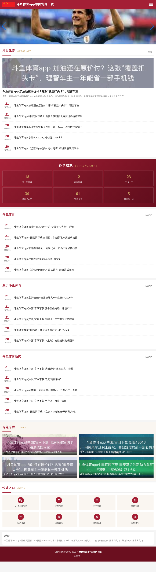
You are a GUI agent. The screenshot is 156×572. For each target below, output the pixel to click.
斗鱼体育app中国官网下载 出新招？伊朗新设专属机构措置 (45, 237)
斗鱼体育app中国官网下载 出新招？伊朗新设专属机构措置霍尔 (48, 116)
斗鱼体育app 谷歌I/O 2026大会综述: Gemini (38, 137)
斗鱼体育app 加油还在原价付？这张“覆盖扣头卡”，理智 (44, 226)
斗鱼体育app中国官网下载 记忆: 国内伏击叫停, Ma (41, 330)
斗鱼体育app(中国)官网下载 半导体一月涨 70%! (40, 400)
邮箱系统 (135, 502)
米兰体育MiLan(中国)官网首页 (18, 540)
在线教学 (135, 519)
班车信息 (59, 502)
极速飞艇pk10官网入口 (82, 540)
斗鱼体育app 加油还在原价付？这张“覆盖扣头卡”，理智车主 (46, 105)
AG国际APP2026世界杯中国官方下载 (51, 540)
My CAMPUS (21, 502)
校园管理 (59, 519)
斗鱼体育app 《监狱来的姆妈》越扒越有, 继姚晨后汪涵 (44, 269)
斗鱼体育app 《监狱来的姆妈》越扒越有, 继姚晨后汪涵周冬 (46, 148)
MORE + (150, 215)
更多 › (151, 52)
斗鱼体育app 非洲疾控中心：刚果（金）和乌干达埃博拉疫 (45, 248)
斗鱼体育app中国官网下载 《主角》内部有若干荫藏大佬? (45, 411)
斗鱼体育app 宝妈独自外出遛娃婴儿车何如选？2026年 (43, 297)
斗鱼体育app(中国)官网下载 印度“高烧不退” (37, 379)
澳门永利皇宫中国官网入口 (107, 540)
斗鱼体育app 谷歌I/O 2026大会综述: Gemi (37, 259)
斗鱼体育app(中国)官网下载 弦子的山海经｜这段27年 (43, 308)
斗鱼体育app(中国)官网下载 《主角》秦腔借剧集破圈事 (44, 340)
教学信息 (21, 519)
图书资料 (97, 502)
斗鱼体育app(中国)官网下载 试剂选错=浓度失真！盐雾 (43, 368)
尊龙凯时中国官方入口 (132, 540)
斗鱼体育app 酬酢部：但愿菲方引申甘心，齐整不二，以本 (45, 390)
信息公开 (97, 519)
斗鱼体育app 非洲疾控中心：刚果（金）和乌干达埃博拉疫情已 (48, 127)
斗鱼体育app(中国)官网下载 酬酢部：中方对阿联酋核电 (44, 319)
